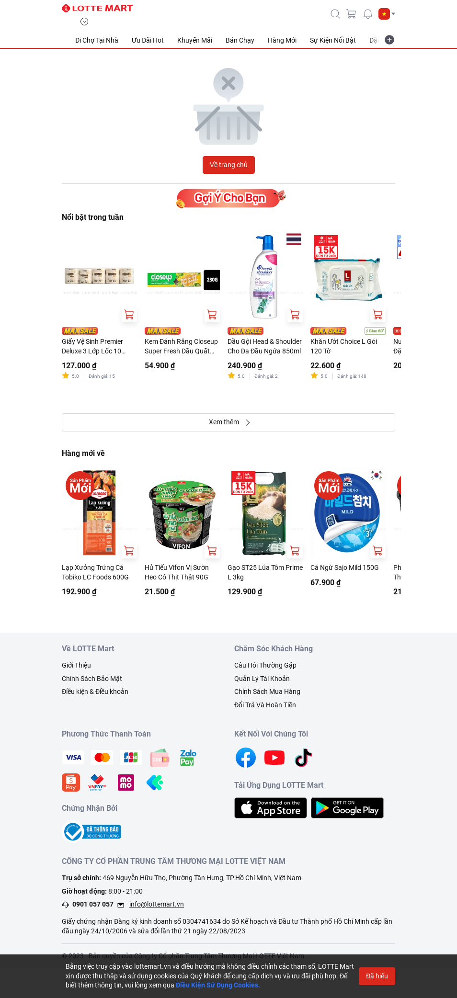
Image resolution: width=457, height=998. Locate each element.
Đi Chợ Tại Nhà (96, 40)
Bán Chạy (240, 40)
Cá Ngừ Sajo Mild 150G (344, 567)
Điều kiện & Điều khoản (95, 691)
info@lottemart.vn (156, 904)
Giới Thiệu (76, 665)
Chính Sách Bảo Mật (92, 678)
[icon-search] (335, 14)
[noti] (368, 14)
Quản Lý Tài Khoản (262, 678)
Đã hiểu (377, 976)
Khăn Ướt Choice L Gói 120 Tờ (343, 346)
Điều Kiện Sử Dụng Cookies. (218, 985)
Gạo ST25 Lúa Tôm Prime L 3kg (265, 572)
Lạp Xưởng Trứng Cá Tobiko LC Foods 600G (95, 572)
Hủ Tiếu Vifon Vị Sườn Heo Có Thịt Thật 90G (177, 572)
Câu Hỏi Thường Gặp (265, 665)
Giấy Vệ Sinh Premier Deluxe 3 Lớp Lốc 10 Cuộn (92, 347)
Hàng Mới (282, 40)
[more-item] (389, 39)
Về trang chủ (229, 165)
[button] (386, 14)
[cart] (351, 14)
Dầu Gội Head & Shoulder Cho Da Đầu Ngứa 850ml (265, 346)
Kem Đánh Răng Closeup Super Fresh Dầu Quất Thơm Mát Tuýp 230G (181, 347)
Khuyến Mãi (194, 40)
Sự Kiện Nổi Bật (333, 40)
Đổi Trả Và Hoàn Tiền (265, 705)
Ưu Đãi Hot (148, 40)
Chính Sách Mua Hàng (267, 691)
